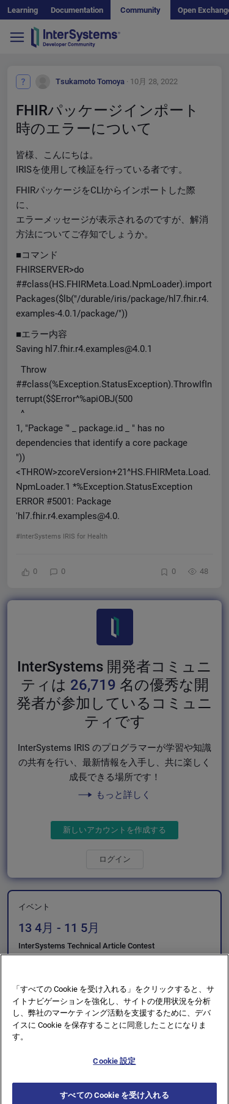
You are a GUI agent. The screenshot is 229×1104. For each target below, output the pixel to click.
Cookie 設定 (114, 1069)
